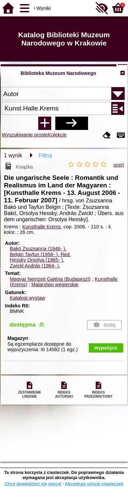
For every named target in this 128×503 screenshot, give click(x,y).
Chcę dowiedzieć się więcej (32, 483)
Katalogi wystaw (27, 298)
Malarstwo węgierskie (55, 284)
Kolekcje (57, 134)
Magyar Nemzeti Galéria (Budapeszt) (50, 279)
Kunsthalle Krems (41, 226)
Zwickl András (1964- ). (35, 265)
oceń (118, 165)
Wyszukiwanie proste (25, 134)
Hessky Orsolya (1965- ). (37, 260)
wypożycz (106, 347)
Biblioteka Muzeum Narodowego (58, 73)
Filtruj (45, 155)
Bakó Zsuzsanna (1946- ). (38, 248)
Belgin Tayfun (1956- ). (40, 254)
